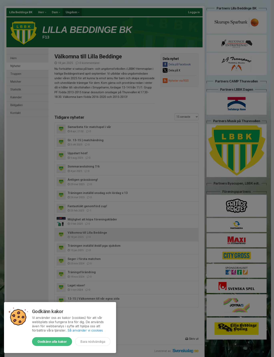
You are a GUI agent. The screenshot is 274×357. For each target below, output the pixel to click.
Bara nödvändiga (92, 342)
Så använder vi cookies (85, 330)
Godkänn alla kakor (52, 342)
